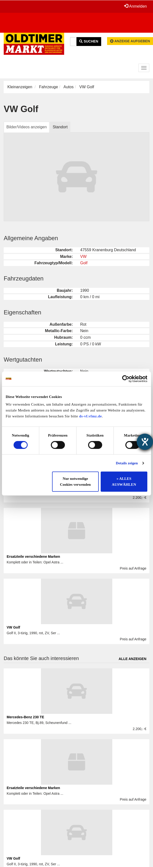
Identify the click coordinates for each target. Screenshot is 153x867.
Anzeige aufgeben (130, 41)
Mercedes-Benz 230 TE (25, 717)
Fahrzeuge (48, 87)
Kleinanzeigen (19, 87)
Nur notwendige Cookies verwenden (75, 481)
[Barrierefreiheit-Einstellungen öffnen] (145, 442)
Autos (68, 87)
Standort (60, 127)
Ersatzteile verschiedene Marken (33, 556)
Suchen (88, 41)
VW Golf (13, 627)
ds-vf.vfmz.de (90, 416)
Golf (83, 263)
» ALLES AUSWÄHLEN (124, 481)
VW (83, 256)
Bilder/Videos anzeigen (26, 127)
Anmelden (135, 6)
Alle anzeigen (132, 659)
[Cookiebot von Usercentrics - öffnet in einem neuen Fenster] (125, 378)
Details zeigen (127, 463)
